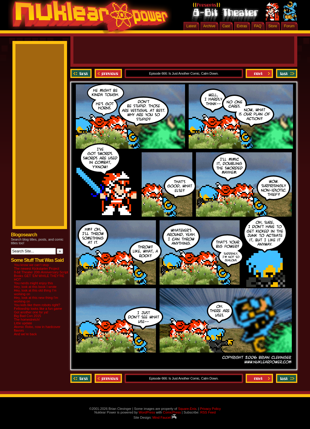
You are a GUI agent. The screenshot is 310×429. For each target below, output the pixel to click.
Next (259, 73)
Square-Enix (187, 408)
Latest (191, 26)
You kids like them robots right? (37, 305)
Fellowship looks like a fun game (38, 308)
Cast (226, 26)
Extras (242, 26)
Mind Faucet (164, 417)
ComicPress (172, 412)
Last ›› (286, 73)
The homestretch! (27, 319)
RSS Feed (208, 412)
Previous (108, 73)
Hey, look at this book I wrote (35, 287)
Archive (209, 26)
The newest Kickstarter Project (36, 268)
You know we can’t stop (31, 265)
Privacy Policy (210, 408)
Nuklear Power (88, 18)
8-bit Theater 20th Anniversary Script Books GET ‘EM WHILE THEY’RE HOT (41, 275)
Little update (23, 323)
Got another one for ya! (31, 312)
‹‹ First (81, 73)
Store (272, 26)
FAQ (257, 26)
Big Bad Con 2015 (27, 316)
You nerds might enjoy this (33, 283)
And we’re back (25, 334)
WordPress (147, 412)
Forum (289, 26)
